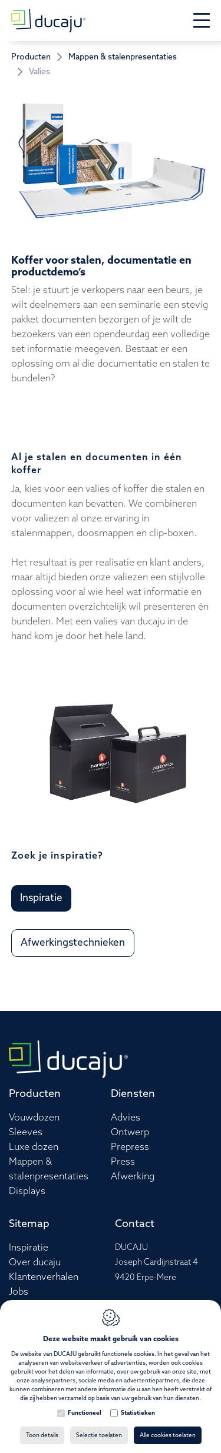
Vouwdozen (34, 1117)
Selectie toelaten (99, 1435)
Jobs (18, 1292)
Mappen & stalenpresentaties (122, 57)
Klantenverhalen (43, 1277)
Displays (27, 1191)
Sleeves (25, 1132)
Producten (31, 57)
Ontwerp (130, 1132)
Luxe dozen (33, 1147)
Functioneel (84, 1413)
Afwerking (132, 1176)
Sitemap (29, 1224)
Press (123, 1162)
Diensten (133, 1094)
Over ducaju (35, 1262)
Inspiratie (28, 1247)
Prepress (130, 1147)
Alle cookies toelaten (168, 1435)
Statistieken (138, 1413)
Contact (134, 1224)
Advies (125, 1117)
